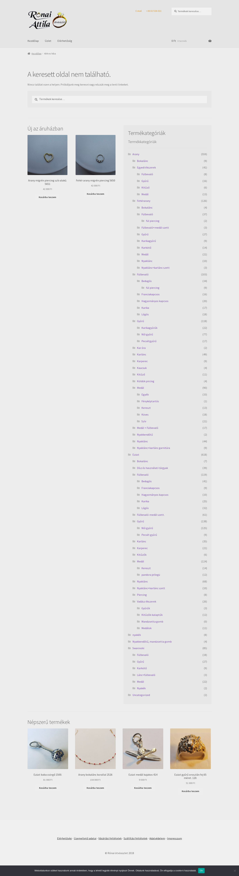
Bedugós (146, 281)
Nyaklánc (146, 261)
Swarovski (138, 648)
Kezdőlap (33, 41)
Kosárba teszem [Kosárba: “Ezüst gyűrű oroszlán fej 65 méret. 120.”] (190, 791)
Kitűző (145, 187)
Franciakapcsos (150, 294)
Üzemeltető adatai (85, 838)
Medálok (146, 628)
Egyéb (145, 394)
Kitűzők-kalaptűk (152, 614)
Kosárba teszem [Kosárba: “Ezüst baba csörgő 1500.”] (48, 787)
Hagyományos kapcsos (154, 301)
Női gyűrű (147, 334)
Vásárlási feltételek (110, 838)
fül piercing (152, 221)
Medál (145, 194)
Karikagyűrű (148, 241)
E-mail (139, 10)
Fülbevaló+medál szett (155, 227)
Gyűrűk (145, 608)
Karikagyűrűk (149, 327)
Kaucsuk (142, 368)
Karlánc (141, 354)
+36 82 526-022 (153, 10)
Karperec (142, 361)
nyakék (136, 635)
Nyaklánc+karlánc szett (155, 267)
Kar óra (141, 348)
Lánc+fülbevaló (146, 675)
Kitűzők (141, 554)
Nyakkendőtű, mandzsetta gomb (152, 641)
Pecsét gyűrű (149, 534)
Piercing (142, 594)
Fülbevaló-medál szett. (150, 514)
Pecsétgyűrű (149, 341)
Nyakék (141, 688)
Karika (145, 307)
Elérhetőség (64, 41)
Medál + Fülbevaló (147, 428)
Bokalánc (142, 161)
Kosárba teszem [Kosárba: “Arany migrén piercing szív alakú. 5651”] (47, 197)
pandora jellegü (150, 574)
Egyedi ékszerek (146, 167)
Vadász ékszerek (146, 601)
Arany (135, 154)
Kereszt (146, 407)
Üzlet (48, 41)
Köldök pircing (145, 381)
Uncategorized (141, 695)
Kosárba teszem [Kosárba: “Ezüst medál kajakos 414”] (143, 787)
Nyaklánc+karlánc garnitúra (153, 448)
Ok (201, 870)
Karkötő (146, 247)
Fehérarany (143, 200)
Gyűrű (145, 181)
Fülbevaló (147, 174)
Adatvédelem (157, 838)
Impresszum (174, 838)
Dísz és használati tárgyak (152, 468)
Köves (145, 414)
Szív (143, 421)
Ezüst (135, 454)
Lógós (145, 314)
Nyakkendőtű (145, 434)
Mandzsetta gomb (152, 621)
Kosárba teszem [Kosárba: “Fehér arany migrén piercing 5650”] (95, 193)
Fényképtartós (150, 401)
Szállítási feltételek (135, 838)
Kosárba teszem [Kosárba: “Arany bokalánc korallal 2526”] (95, 787)
